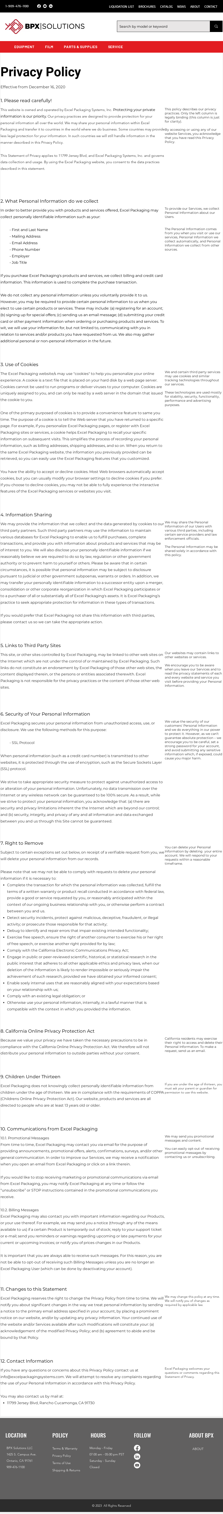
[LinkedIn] (51, 6)
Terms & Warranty (64, 1448)
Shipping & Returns (66, 1470)
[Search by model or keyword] (159, 26)
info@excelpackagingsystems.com (32, 1377)
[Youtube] (45, 6)
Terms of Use (61, 1463)
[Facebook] (39, 6)
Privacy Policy (61, 1456)
